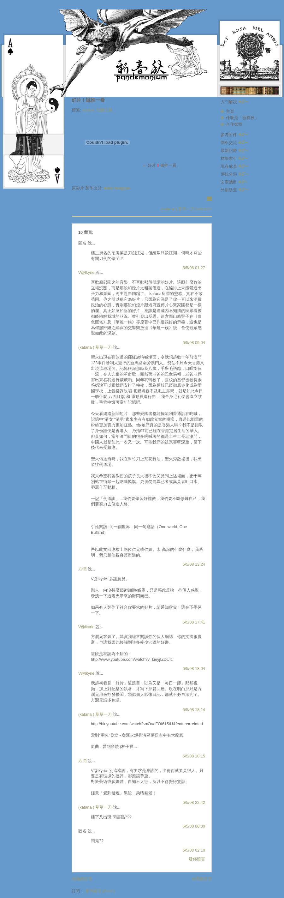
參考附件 (234, 134)
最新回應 (234, 150)
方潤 (82, 569)
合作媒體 (234, 124)
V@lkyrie (86, 272)
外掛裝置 (234, 190)
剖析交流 (234, 142)
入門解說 (234, 101)
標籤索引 (234, 158)
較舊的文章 (202, 879)
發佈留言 (197, 859)
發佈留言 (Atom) (100, 891)
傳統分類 (234, 174)
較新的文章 (82, 879)
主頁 (230, 111)
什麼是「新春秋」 (242, 117)
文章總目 (234, 182)
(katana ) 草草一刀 (95, 347)
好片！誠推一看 (88, 100)
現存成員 (234, 166)
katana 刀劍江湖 (97, 110)
